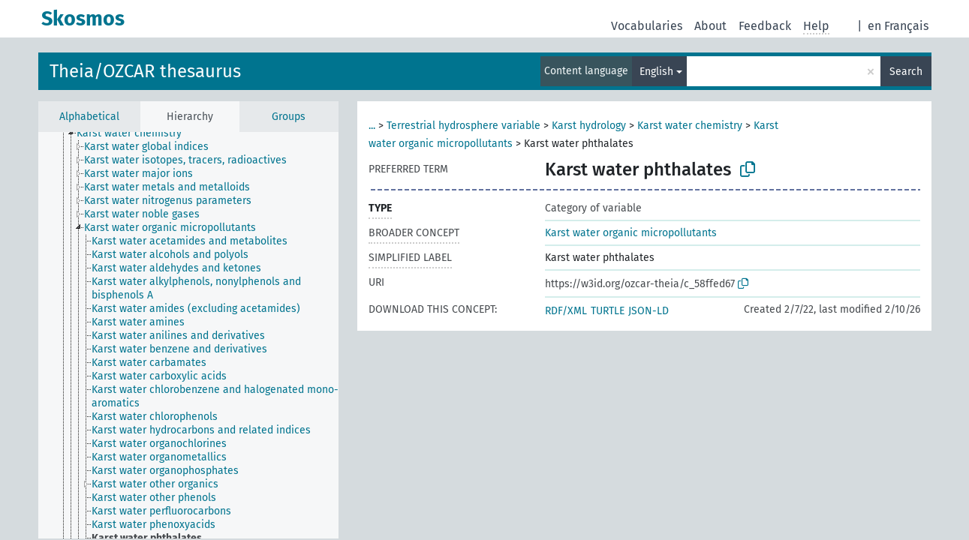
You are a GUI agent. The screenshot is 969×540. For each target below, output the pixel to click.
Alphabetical (89, 116)
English (656, 71)
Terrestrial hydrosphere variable (463, 125)
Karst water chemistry (689, 125)
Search (905, 71)
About (710, 26)
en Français (898, 26)
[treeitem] (135, 133)
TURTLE (607, 310)
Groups (288, 116)
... (372, 125)
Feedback (765, 26)
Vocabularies (646, 26)
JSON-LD (648, 310)
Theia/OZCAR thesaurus (145, 71)
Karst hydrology (589, 125)
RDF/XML (566, 310)
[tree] (188, 335)
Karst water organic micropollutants (631, 232)
